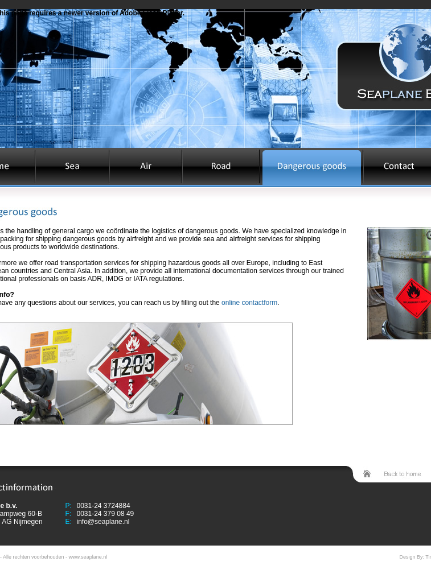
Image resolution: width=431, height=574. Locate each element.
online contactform (249, 303)
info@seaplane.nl (103, 522)
